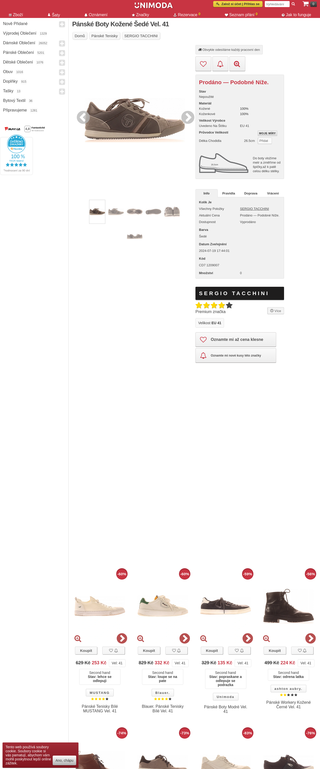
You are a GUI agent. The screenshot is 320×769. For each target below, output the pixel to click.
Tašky (8, 91)
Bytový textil (14, 100)
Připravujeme (15, 110)
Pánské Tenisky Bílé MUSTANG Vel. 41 (100, 708)
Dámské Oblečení (19, 43)
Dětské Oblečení (18, 62)
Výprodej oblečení (19, 33)
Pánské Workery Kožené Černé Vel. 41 (288, 704)
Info (207, 193)
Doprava (250, 193)
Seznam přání (241, 14)
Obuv (8, 72)
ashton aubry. (288, 689)
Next (186, 116)
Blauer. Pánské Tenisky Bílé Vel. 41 (163, 708)
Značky (140, 15)
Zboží (16, 15)
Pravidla (228, 193)
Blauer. (162, 693)
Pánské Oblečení (18, 52)
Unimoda (225, 697)
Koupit (86, 650)
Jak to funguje (296, 15)
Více (275, 310)
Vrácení (273, 193)
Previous (82, 116)
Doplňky (10, 81)
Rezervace (187, 14)
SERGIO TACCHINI (254, 209)
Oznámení (96, 15)
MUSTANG (100, 693)
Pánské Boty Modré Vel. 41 (225, 709)
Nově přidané (15, 23)
